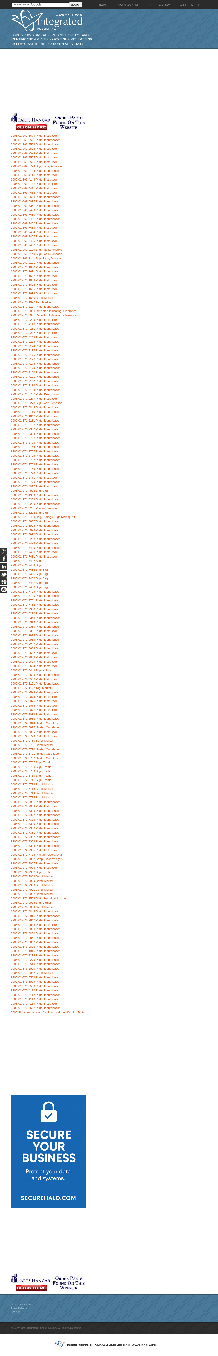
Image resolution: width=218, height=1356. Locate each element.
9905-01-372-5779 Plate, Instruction (34, 736)
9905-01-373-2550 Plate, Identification (35, 968)
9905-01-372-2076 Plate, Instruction (34, 705)
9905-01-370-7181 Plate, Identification (35, 376)
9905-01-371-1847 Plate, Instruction (34, 416)
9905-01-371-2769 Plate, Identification (35, 469)
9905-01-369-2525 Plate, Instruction (34, 157)
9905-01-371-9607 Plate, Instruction (34, 653)
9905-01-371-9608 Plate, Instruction (34, 657)
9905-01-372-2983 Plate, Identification (35, 718)
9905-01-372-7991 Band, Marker (32, 889)
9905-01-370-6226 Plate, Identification (35, 341)
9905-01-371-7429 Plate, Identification (35, 547)
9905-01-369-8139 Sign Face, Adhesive (36, 249)
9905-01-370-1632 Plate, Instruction (34, 276)
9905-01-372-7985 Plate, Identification (35, 863)
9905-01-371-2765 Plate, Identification (35, 451)
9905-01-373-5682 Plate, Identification (35, 1008)
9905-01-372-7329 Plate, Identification (35, 823)
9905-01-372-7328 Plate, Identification (35, 819)
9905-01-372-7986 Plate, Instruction (34, 867)
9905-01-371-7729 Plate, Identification (35, 591)
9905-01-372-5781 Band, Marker (32, 745)
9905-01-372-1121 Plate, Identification (35, 683)
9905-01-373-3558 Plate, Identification (35, 977)
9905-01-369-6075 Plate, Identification (35, 201)
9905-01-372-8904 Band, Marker (32, 907)
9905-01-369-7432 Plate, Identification (35, 223)
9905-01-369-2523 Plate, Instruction (34, 148)
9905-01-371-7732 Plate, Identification (35, 604)
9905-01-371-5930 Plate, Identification (35, 534)
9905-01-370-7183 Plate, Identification (35, 385)
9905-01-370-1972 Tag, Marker (31, 302)
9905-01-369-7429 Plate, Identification (35, 210)
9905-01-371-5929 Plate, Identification (35, 530)
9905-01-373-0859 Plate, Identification (35, 929)
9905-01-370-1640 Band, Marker (32, 297)
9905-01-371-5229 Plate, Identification (35, 499)
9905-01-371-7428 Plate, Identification (35, 543)
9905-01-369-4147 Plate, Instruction (34, 183)
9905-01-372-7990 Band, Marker (32, 885)
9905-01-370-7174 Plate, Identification (35, 346)
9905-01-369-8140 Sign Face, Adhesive (36, 254)
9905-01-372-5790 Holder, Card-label (35, 749)
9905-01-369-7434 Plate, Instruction (34, 232)
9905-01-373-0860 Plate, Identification (35, 933)
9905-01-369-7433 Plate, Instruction (34, 227)
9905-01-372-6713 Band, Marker (32, 788)
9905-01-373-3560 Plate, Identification (35, 986)
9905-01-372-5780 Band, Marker (32, 740)
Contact (15, 1312)
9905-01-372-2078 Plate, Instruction (34, 714)
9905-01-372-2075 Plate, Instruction (34, 701)
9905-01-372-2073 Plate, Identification (35, 692)
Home (15, 35)
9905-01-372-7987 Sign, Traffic (31, 872)
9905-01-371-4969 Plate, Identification (35, 495)
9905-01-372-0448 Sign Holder (31, 670)
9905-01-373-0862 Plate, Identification (35, 942)
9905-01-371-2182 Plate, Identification (35, 425)
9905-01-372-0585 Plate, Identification (35, 674)
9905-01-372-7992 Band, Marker (32, 894)
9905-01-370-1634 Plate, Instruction (34, 284)
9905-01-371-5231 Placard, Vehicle (34, 508)
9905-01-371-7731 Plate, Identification (35, 600)
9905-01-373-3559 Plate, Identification (35, 981)
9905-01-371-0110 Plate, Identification (35, 411)
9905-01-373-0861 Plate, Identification (35, 937)
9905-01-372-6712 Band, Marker (32, 784)
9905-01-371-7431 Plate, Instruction (34, 556)
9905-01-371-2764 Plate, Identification (35, 446)
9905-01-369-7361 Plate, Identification (35, 205)
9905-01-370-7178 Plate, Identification (35, 363)
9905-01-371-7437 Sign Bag (29, 582)
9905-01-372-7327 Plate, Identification (35, 815)
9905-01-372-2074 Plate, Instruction (34, 696)
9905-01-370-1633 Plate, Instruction (34, 280)
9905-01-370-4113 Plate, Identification (35, 324)
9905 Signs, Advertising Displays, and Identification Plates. (49, 1012)
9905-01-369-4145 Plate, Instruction (34, 175)
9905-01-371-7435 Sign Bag (29, 574)
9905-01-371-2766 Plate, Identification (35, 455)
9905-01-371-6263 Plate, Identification (35, 539)
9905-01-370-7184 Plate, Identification (35, 390)
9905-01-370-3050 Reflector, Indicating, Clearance (43, 311)
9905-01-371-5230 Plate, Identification (35, 504)
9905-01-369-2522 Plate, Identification (35, 144)
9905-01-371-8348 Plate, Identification (35, 618)
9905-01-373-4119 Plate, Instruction (34, 1003)
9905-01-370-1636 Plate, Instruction (34, 293)
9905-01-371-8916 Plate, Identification (35, 639)
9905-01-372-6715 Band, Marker (32, 797)
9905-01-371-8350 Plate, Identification (35, 626)
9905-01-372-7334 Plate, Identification (35, 846)
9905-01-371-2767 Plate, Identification (35, 460)
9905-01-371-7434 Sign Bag (29, 569)
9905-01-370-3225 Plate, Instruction (34, 319)
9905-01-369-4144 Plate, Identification (35, 170)
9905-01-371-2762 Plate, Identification (35, 438)
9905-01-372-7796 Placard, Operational (36, 854)
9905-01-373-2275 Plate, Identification (35, 959)
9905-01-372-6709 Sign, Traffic (31, 771)
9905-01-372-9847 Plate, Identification (35, 920)
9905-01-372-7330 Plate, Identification (35, 828)
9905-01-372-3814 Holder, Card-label (35, 723)
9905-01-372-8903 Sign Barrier (31, 902)
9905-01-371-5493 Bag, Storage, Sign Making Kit (43, 517)
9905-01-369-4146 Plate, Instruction (34, 179)
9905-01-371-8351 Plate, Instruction (34, 631)
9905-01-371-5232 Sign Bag (29, 512)
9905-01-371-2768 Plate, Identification (35, 464)
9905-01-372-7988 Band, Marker (32, 876)
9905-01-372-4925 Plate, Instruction (34, 732)
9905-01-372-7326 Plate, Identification (35, 810)
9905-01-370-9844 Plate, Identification (35, 407)
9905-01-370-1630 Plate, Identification (35, 267)
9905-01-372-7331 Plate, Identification (35, 832)
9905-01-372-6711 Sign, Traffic (31, 780)
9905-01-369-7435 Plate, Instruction (34, 236)
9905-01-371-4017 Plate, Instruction (34, 486)
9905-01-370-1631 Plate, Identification (35, 271)
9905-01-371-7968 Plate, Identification (35, 609)
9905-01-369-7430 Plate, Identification (35, 214)
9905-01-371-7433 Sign (26, 565)
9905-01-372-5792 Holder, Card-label (35, 758)
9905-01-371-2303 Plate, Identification (35, 433)
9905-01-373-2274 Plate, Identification (35, 955)
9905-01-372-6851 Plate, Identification (35, 802)
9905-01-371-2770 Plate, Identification (35, 473)
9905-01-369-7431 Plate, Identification (35, 219)
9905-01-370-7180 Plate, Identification (35, 372)
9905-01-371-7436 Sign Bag (29, 578)
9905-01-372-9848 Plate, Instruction (34, 924)
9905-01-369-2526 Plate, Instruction (34, 162)
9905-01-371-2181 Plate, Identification (35, 420)
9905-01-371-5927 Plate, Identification (35, 521)
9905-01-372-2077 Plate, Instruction (34, 709)
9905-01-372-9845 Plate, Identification (35, 911)
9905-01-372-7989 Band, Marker (32, 881)
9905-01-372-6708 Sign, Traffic (31, 767)
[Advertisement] (106, 80)
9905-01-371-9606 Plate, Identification (35, 648)
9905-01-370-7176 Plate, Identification (35, 355)
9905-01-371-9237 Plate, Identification (35, 644)
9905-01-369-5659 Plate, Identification (35, 197)
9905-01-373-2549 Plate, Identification (35, 964)
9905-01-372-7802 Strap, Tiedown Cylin (37, 859)
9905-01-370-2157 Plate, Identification (35, 306)
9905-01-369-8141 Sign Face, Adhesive (36, 258)
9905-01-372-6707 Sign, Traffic (31, 762)
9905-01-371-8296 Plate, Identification (35, 613)
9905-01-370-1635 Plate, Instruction (34, 289)
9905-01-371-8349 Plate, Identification (35, 622)
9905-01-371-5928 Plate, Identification (35, 525)
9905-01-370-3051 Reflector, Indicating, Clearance (43, 315)
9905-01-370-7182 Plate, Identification (35, 381)
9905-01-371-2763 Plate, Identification (35, 442)
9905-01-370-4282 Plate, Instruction (34, 333)
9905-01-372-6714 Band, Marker (32, 793)
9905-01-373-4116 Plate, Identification (35, 990)
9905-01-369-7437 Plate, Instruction (34, 245)
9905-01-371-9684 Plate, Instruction (34, 666)
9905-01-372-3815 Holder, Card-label (35, 727)
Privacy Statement (21, 1304)
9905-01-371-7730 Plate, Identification (35, 596)
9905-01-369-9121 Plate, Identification (35, 262)
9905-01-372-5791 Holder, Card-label (35, 753)
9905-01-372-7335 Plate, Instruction (34, 850)
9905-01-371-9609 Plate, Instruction (34, 661)
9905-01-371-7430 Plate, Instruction (34, 552)
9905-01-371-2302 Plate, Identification (35, 429)
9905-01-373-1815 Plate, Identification (35, 951)
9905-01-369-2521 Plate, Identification (35, 140)
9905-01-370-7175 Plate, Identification (35, 350)
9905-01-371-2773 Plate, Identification (35, 482)
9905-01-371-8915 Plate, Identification (35, 635)
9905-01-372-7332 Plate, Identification (35, 837)
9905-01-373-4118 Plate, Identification (35, 999)
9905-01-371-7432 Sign (26, 560)
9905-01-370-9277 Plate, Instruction (34, 398)
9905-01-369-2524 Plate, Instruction (34, 153)
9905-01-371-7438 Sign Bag (29, 587)
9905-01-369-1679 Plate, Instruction (34, 135)
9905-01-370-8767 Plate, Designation (35, 394)
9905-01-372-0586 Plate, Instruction (34, 679)
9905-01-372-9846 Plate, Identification (35, 916)
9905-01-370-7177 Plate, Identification (35, 359)
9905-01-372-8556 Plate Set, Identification (38, 898)
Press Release (19, 1308)
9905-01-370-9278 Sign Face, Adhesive (36, 403)
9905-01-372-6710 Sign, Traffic (31, 775)
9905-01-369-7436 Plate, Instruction (34, 241)
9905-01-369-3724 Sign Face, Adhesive (36, 166)
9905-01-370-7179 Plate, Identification (35, 368)
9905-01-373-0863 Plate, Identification (35, 946)
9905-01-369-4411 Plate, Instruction (34, 188)
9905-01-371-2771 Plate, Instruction (34, 477)
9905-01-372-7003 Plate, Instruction (34, 806)
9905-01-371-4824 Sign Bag (29, 490)
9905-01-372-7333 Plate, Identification (35, 841)
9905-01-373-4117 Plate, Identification (35, 995)
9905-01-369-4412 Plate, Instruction (34, 192)
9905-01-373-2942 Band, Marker (32, 973)
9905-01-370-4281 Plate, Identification (35, 328)
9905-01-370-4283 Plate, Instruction (34, 337)
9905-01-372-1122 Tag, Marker (31, 688)
